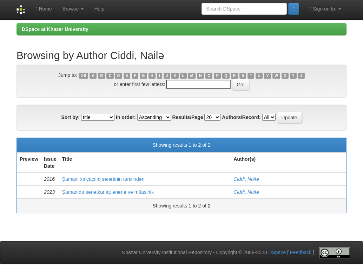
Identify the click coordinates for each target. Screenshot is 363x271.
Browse (73, 9)
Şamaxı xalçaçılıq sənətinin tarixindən (103, 179)
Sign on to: (325, 9)
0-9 (83, 75)
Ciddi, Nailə (246, 179)
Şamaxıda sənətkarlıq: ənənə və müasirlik (108, 192)
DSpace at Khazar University (55, 29)
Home (43, 9)
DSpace (277, 252)
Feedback (300, 252)
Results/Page (187, 117)
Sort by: (70, 117)
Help (99, 9)
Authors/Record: (241, 117)
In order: (126, 117)
